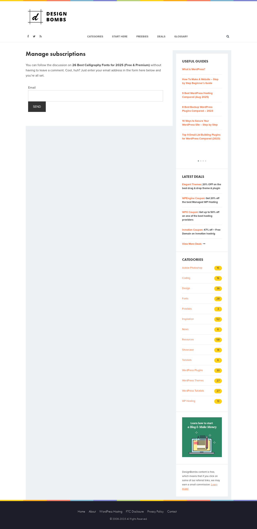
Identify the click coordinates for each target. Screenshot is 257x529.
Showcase (188, 349)
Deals (161, 36)
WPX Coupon (190, 212)
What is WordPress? (193, 69)
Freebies (142, 36)
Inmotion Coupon (192, 229)
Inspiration (188, 319)
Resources (188, 339)
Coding (186, 278)
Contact (172, 511)
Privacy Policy (155, 511)
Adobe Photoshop (192, 267)
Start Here (119, 36)
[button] (198, 161)
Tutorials (187, 360)
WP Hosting (188, 401)
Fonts (185, 298)
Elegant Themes (191, 184)
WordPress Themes (193, 380)
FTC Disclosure (135, 511)
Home (81, 511)
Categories (95, 36)
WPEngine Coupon (193, 198)
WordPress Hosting (110, 511)
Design (186, 288)
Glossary (181, 36)
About (92, 511)
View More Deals (192, 244)
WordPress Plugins (192, 370)
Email (32, 88)
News (185, 329)
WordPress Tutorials (193, 390)
